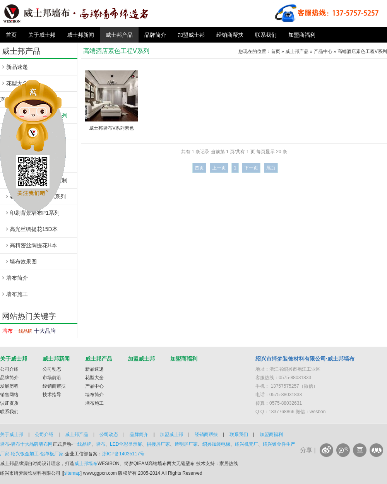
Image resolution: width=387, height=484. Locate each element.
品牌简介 (155, 35)
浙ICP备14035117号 (123, 454)
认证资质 (9, 403)
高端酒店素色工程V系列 (362, 51)
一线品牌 (23, 331)
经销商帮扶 (229, 35)
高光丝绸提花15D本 (34, 229)
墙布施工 (17, 294)
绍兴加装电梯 (216, 444)
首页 (11, 35)
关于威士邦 (41, 35)
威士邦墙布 (86, 463)
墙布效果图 (23, 261)
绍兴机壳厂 (246, 444)
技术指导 (52, 394)
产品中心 (323, 51)
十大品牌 (45, 331)
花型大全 (94, 377)
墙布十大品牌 (25, 444)
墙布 (7, 331)
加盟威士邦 (191, 35)
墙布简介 (17, 278)
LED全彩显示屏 (126, 444)
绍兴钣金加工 (25, 454)
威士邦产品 (119, 35)
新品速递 (17, 67)
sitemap (72, 473)
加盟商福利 (301, 35)
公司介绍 (9, 369)
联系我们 (266, 35)
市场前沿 (52, 377)
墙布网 (46, 444)
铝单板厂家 (51, 454)
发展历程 (9, 386)
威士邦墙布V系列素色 (111, 128)
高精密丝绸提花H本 (33, 245)
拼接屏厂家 (158, 444)
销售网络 (9, 394)
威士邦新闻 (80, 35)
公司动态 (52, 369)
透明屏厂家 (186, 444)
